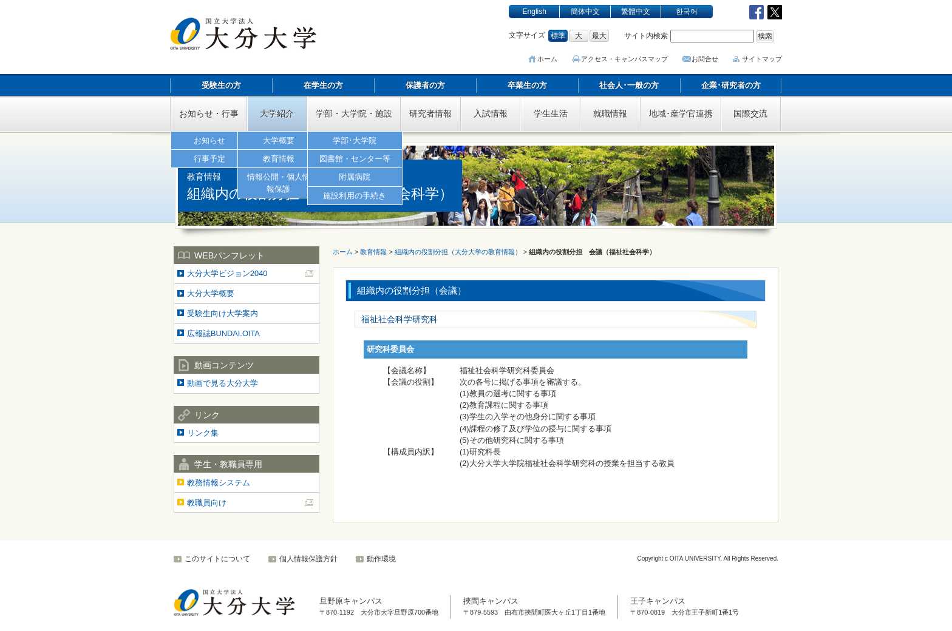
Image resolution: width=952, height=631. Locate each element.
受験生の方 (221, 85)
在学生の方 (323, 85)
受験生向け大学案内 (222, 313)
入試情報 (491, 113)
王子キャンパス (657, 601)
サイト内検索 (646, 36)
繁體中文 (635, 11)
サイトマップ (762, 58)
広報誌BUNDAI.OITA (223, 333)
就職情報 (610, 113)
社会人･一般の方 (629, 85)
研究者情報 (430, 113)
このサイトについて (217, 558)
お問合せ (705, 58)
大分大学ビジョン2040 (227, 273)
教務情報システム (218, 482)
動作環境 (381, 558)
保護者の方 (425, 85)
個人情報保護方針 (308, 558)
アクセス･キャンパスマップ (626, 58)
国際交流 (750, 113)
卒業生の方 (527, 85)
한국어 (687, 11)
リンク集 (203, 432)
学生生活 (551, 113)
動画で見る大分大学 (222, 383)
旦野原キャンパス (350, 601)
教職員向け (206, 502)
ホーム (550, 58)
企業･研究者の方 (731, 85)
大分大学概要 (210, 293)
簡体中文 (585, 11)
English (534, 11)
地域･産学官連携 (681, 113)
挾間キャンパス (490, 601)
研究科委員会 (390, 349)
